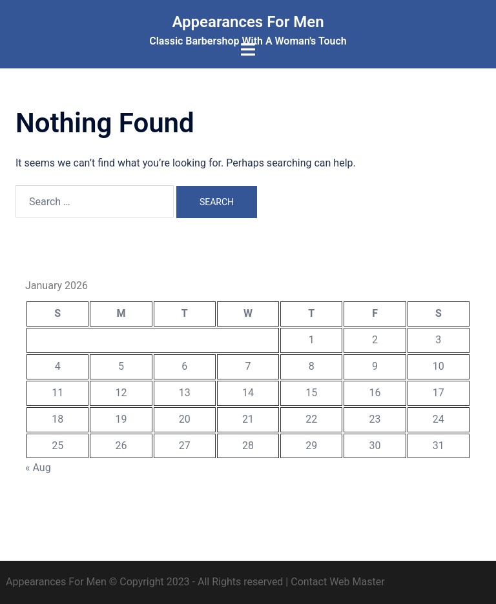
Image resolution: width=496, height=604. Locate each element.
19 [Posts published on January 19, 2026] (121, 419)
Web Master (356, 582)
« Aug (38, 467)
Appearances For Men (248, 22)
